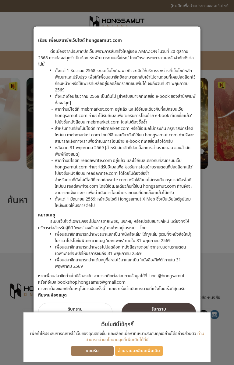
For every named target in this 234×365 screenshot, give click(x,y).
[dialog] (117, 182)
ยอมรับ (92, 351)
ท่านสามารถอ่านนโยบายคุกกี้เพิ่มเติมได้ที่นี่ (145, 336)
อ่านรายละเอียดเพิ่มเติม (139, 351)
